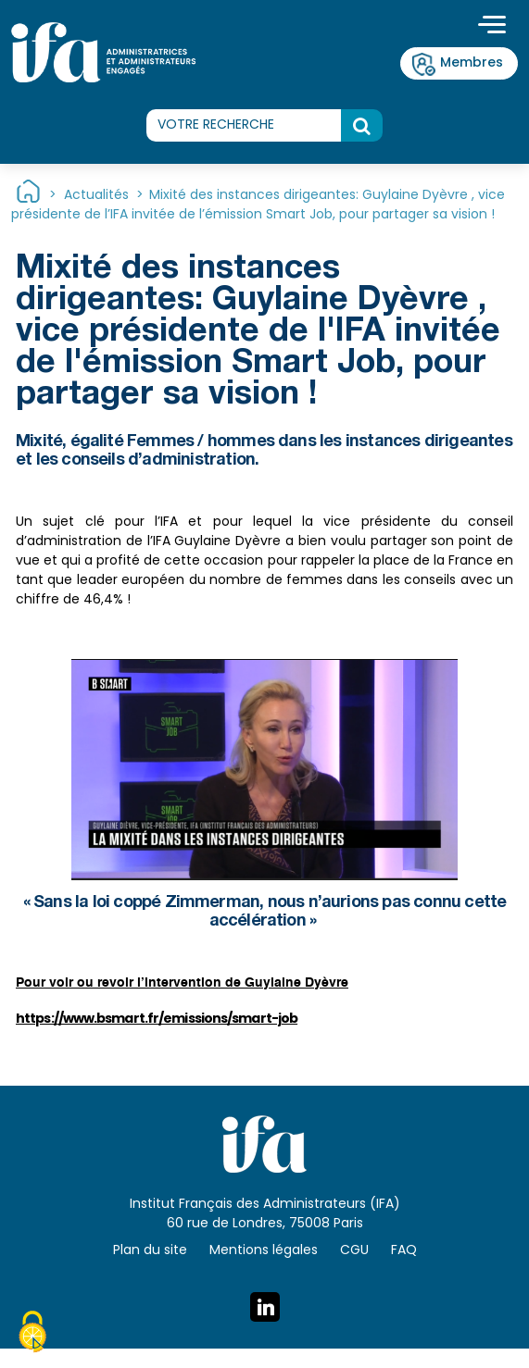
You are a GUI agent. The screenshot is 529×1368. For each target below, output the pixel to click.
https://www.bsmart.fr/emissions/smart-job (156, 1019)
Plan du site (150, 1251)
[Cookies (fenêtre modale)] (32, 1334)
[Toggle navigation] (492, 27)
